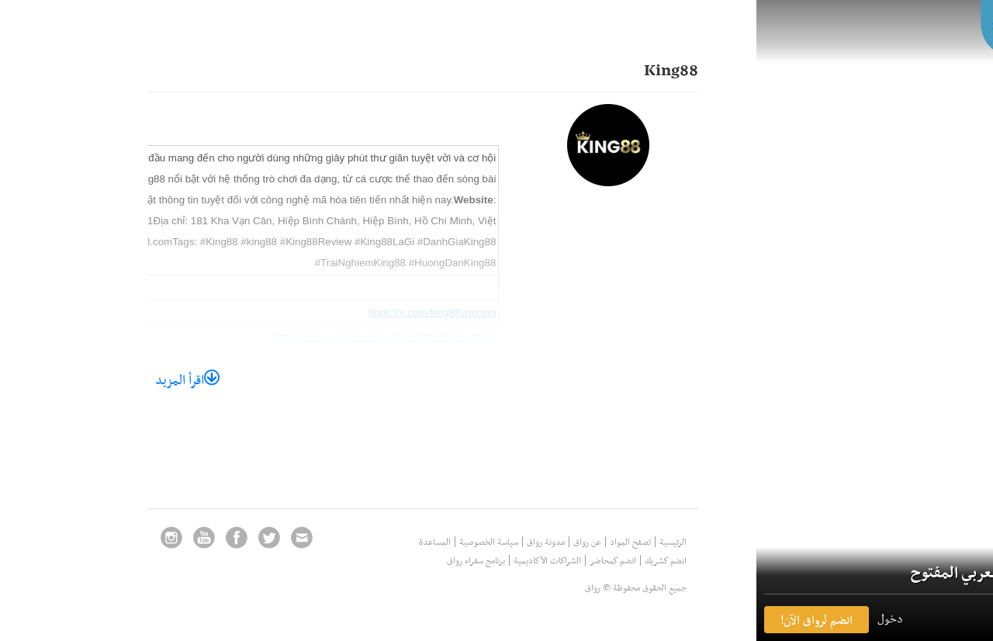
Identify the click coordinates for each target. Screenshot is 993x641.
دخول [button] (829, 618)
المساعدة (373, 541)
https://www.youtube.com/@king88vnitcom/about (323, 337)
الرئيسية (611, 541)
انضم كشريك (604, 560)
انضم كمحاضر (551, 560)
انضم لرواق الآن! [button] (755, 619)
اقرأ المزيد (126, 379)
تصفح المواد (569, 541)
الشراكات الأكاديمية (486, 560)
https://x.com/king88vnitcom (370, 312)
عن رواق (526, 541)
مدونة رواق (484, 541)
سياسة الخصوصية (427, 541)
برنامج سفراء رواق (415, 560)
